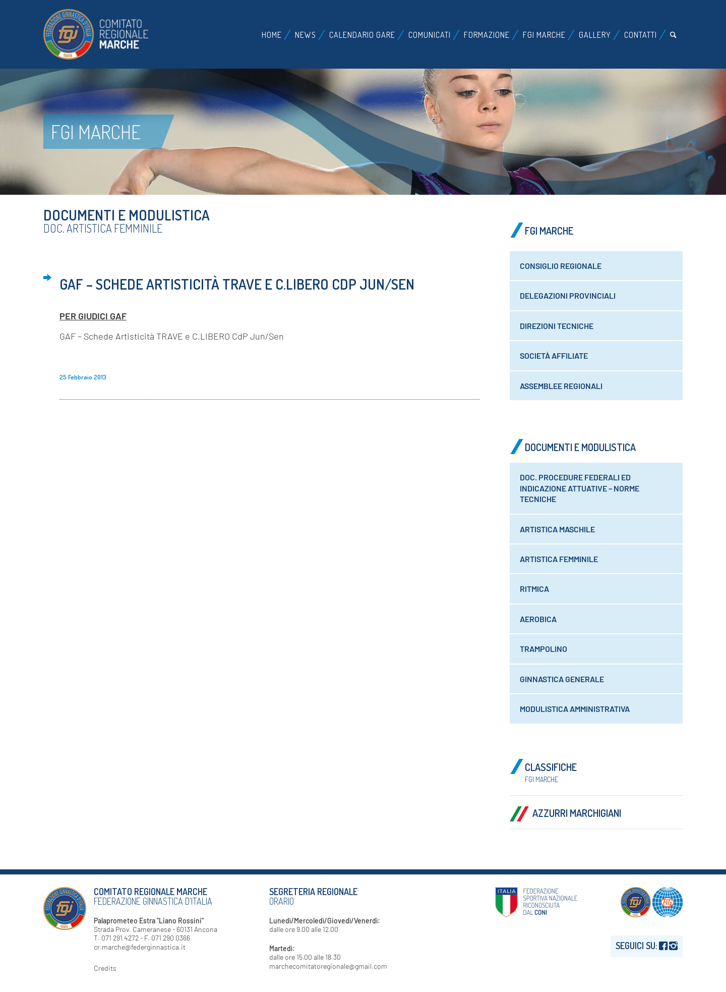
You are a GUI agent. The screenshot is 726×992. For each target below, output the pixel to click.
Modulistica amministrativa (575, 708)
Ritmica (534, 588)
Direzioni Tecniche (556, 325)
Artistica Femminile (559, 559)
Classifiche (551, 772)
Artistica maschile (557, 529)
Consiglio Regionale (560, 265)
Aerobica (538, 619)
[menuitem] (271, 35)
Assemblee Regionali (561, 386)
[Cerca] (673, 35)
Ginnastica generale (562, 679)
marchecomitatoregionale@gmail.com (328, 966)
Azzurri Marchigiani (576, 812)
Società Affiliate (554, 355)
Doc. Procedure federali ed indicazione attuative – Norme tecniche (579, 488)
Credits (105, 968)
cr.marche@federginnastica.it (140, 947)
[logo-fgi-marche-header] (95, 34)
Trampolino (543, 648)
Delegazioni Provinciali (568, 295)
